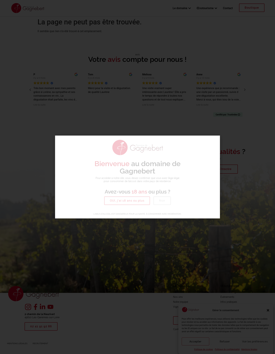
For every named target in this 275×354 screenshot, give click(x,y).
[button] (127, 200)
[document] (137, 177)
